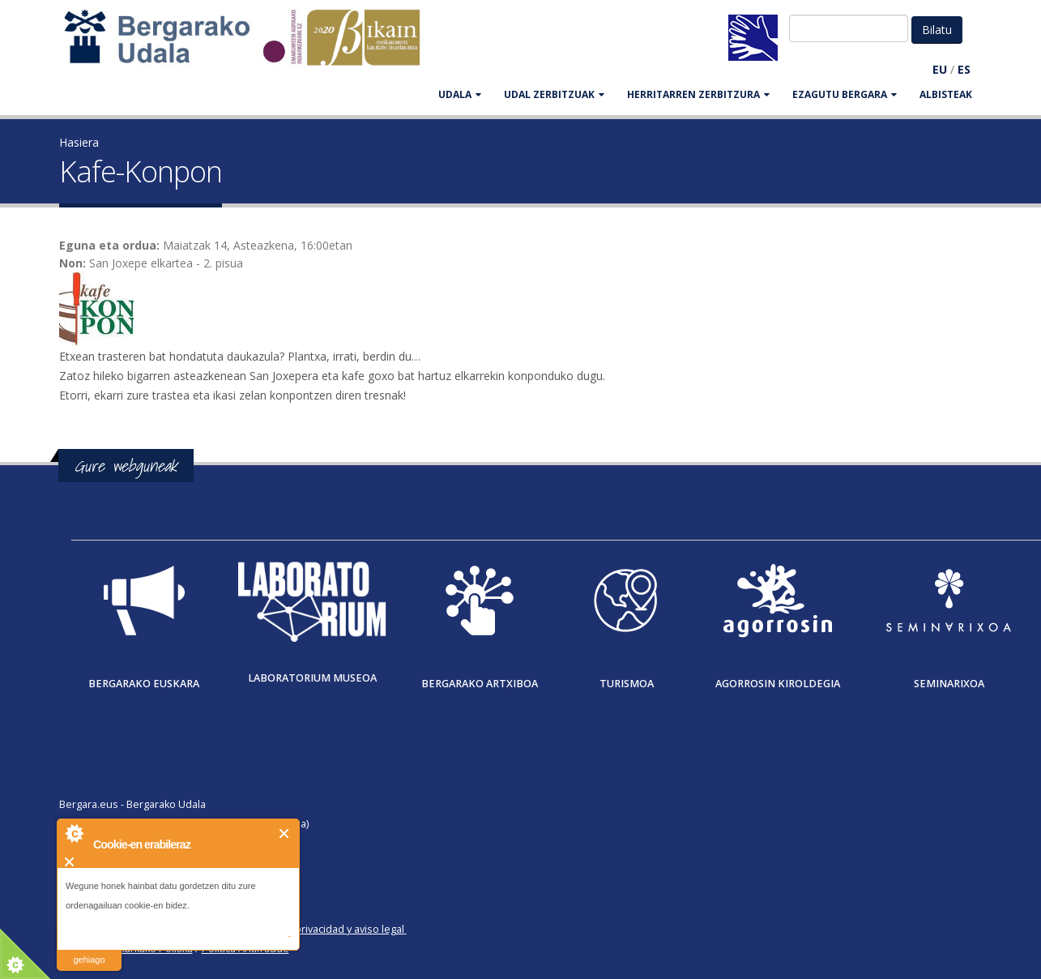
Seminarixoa (949, 683)
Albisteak (945, 94)
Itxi (284, 833)
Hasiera (79, 142)
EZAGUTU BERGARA (844, 94)
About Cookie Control (74, 833)
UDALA (459, 94)
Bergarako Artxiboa (479, 683)
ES (964, 69)
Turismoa (626, 683)
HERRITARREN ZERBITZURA (698, 94)
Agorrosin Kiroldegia (777, 683)
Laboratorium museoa (312, 678)
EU (939, 69)
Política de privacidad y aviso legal (323, 929)
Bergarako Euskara (143, 683)
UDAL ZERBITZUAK (554, 94)
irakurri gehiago (89, 949)
